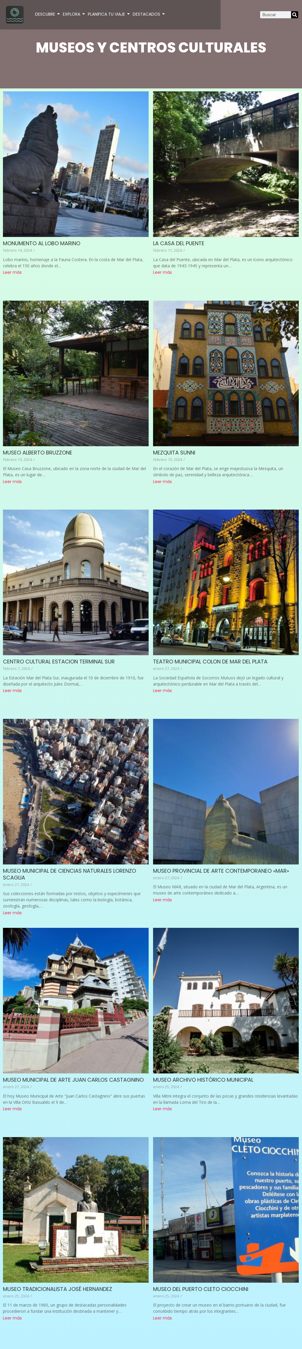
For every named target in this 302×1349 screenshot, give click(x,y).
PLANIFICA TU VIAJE (107, 14)
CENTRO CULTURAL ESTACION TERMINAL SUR (59, 661)
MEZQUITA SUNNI (174, 452)
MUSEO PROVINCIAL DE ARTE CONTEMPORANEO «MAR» (221, 870)
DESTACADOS (147, 14)
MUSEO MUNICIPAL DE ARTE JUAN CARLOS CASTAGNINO (73, 1079)
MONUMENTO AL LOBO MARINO (41, 243)
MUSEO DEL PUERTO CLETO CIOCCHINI (200, 1289)
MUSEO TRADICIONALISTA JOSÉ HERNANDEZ (57, 1289)
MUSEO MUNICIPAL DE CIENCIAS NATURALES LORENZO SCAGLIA (69, 874)
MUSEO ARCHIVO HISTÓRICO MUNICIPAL (203, 1079)
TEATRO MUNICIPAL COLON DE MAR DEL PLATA (210, 661)
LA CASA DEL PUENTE (178, 243)
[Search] (294, 14)
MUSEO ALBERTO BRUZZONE (37, 452)
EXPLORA (72, 14)
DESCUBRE (45, 14)
